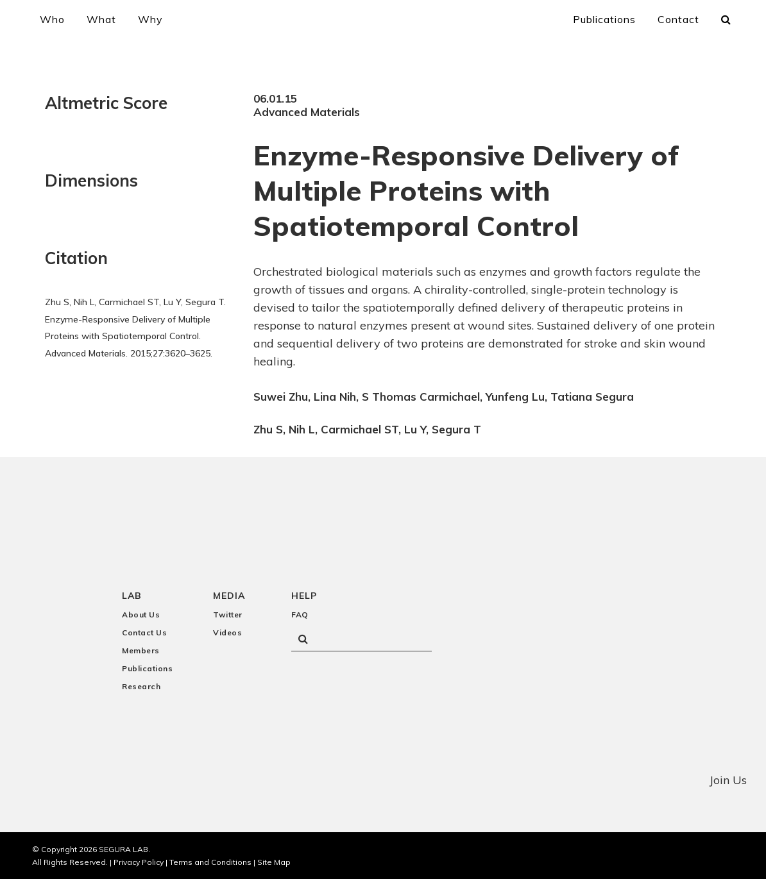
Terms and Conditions (210, 861)
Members (141, 650)
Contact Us (144, 632)
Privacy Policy (139, 861)
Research (141, 686)
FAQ (300, 614)
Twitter (228, 614)
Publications (147, 668)
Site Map (274, 861)
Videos (227, 632)
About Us (141, 614)
